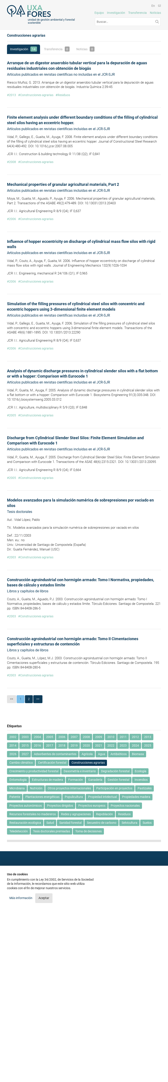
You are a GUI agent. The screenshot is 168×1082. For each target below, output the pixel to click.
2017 (49, 745)
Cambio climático (21, 762)
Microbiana (17, 788)
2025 (147, 745)
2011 (123, 737)
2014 (12, 745)
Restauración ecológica (25, 822)
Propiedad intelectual (102, 797)
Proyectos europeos (91, 805)
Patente (14, 797)
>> (37, 699)
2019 (74, 745)
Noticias (155, 12)
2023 (123, 745)
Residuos (124, 814)
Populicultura (74, 797)
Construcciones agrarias (88, 762)
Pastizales (145, 788)
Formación (75, 779)
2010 (110, 737)
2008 (86, 737)
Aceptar (43, 898)
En (153, 5)
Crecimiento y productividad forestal (33, 771)
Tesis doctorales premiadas (51, 831)
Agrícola (87, 754)
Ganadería (95, 779)
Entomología (18, 779)
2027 (25, 754)
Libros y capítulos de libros (27, 591)
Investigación (116, 12)
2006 (61, 737)
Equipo (99, 12)
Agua (101, 754)
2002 (12, 737)
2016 (37, 745)
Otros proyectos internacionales (69, 788)
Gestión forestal (118, 779)
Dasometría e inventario (80, 771)
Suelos (147, 822)
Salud (50, 822)
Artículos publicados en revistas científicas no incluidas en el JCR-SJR (61, 74)
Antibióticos (118, 754)
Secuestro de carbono (101, 822)
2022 (110, 745)
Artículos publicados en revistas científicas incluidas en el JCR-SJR (58, 129)
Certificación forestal (52, 762)
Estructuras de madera (47, 779)
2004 (37, 737)
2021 (98, 745)
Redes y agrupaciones (76, 814)
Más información (21, 898)
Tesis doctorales (19, 512)
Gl (159, 5)
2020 (86, 745)
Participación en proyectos (114, 788)
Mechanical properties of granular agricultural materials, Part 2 (63, 184)
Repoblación (104, 814)
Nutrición (36, 788)
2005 (49, 737)
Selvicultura (129, 822)
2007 (74, 737)
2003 (25, 737)
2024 (135, 745)
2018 (61, 745)
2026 (12, 754)
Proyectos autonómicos (25, 805)
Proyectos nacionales (125, 805)
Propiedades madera (136, 797)
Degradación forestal (115, 771)
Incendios (141, 779)
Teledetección (18, 831)
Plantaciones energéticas (42, 797)
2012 (135, 737)
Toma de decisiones (88, 831)
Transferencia (137, 12)
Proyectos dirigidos (60, 805)
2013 (147, 737)
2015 (25, 745)
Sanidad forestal (70, 822)
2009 (98, 737)
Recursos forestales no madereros (32, 814)
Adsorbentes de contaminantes (55, 754)
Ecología (140, 771)
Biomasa (138, 754)
